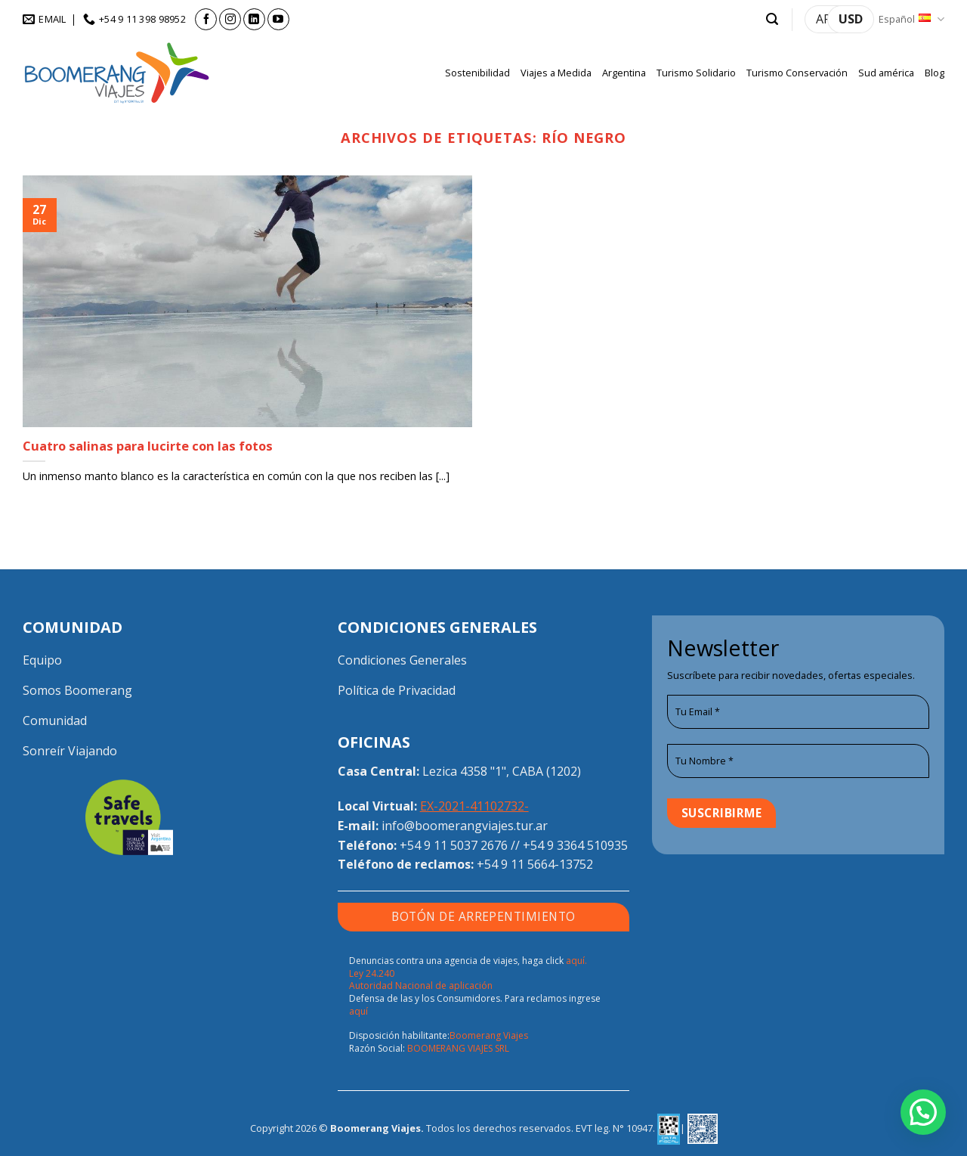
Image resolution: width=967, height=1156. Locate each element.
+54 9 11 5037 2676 (454, 845)
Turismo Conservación (797, 72)
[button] (772, 19)
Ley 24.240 (371, 973)
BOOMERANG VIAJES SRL (458, 1048)
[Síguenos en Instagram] (230, 19)
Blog (934, 72)
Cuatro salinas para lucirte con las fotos (148, 446)
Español (911, 19)
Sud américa (886, 72)
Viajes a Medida (556, 72)
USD (851, 19)
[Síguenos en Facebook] (206, 19)
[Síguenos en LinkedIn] (254, 19)
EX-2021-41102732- (474, 806)
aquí (358, 1011)
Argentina (624, 72)
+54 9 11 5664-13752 (535, 864)
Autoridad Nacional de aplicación (421, 985)
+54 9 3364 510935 (575, 845)
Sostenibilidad (477, 72)
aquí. (576, 960)
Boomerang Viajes (489, 1035)
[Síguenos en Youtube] (278, 19)
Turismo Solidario (696, 72)
